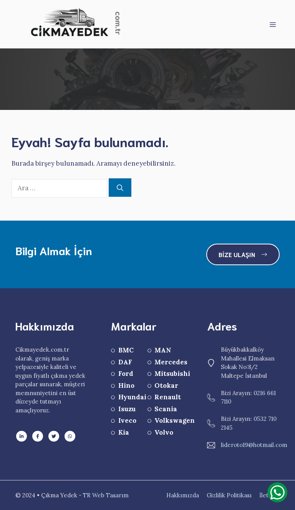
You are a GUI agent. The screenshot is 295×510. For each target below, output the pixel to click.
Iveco (127, 420)
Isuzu (127, 409)
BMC (126, 350)
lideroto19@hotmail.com (254, 445)
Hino (126, 385)
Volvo (163, 432)
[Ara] (120, 187)
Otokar (166, 385)
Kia (123, 432)
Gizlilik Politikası (229, 495)
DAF (125, 362)
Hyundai (132, 397)
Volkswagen (174, 420)
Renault (167, 397)
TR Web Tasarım (106, 495)
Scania (165, 409)
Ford (125, 373)
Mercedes (170, 362)
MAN (162, 350)
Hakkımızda (182, 495)
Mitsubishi (172, 373)
